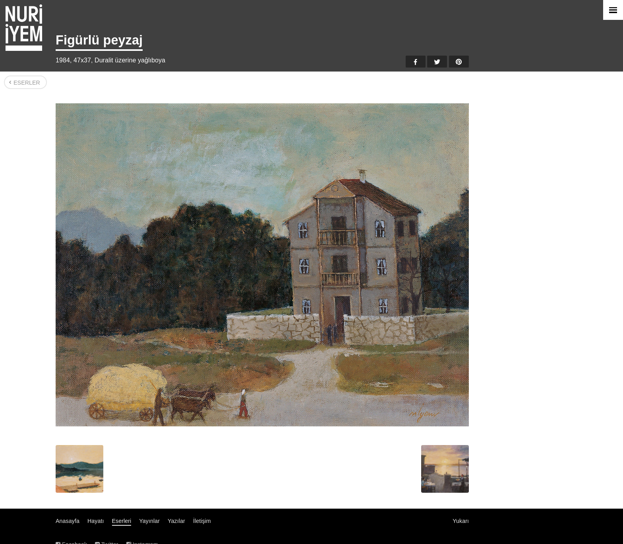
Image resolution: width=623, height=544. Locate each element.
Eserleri (122, 521)
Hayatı (95, 521)
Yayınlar (149, 521)
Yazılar (176, 521)
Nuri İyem (24, 27)
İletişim (202, 521)
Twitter (437, 62)
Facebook (416, 62)
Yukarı (461, 521)
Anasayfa (67, 521)
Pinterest (459, 62)
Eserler (27, 82)
